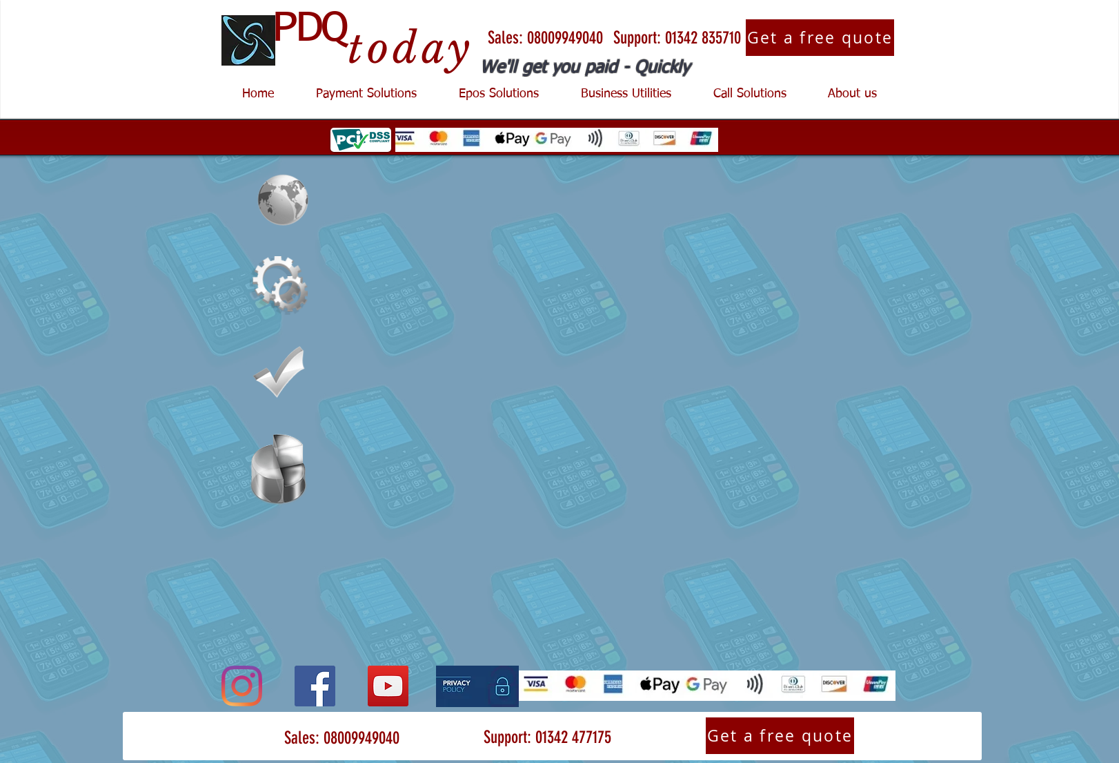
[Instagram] (241, 686)
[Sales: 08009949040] (545, 37)
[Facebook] (315, 686)
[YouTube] (388, 686)
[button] (366, 94)
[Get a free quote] (820, 37)
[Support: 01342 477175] (547, 737)
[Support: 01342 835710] (677, 37)
